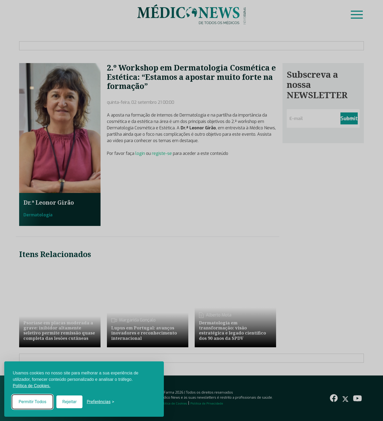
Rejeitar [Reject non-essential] (69, 401)
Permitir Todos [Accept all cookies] (32, 401)
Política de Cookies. (31, 385)
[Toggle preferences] (100, 402)
